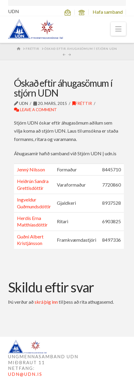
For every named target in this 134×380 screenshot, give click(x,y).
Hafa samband (108, 12)
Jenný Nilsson (31, 169)
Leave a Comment (35, 109)
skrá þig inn (46, 302)
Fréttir (82, 103)
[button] (118, 29)
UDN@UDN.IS (25, 374)
